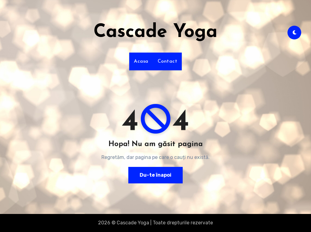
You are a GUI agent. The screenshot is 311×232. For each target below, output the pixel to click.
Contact (167, 61)
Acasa (141, 61)
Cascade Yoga (155, 32)
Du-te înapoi (155, 175)
